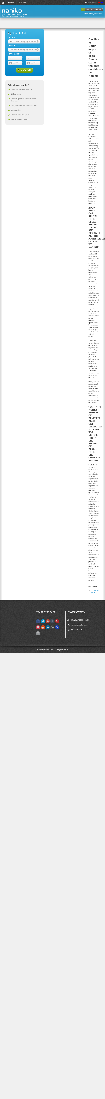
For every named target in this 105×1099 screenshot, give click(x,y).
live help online (94, 9)
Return (12, 46)
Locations (11, 3)
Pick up (12, 37)
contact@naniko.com (95, 14)
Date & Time (14, 54)
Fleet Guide (22, 3)
